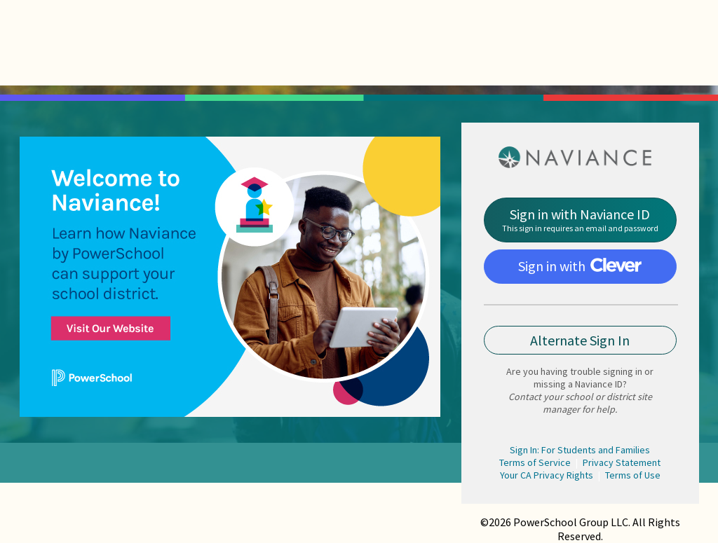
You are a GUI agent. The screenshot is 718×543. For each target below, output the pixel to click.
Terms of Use (633, 475)
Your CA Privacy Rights (546, 475)
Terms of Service (535, 462)
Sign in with (580, 266)
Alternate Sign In (580, 340)
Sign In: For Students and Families (580, 450)
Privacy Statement (622, 462)
